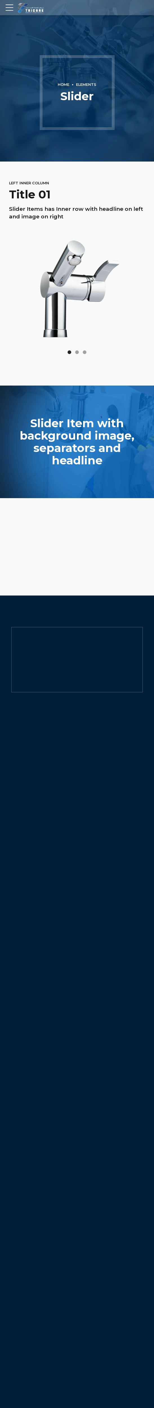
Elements (86, 84)
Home (63, 84)
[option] (77, 442)
